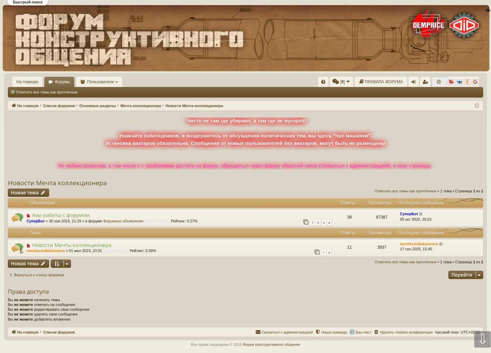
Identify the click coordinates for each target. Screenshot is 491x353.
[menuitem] (323, 82)
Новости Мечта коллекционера (57, 182)
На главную (27, 81)
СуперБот (36, 221)
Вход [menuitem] (415, 83)
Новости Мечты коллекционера (71, 244)
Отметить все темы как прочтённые (47, 92)
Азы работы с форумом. (61, 214)
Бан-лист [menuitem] (363, 332)
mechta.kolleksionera (46, 251)
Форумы (62, 81)
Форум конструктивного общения (271, 344)
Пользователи (100, 81)
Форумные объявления (123, 221)
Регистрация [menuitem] (426, 83)
